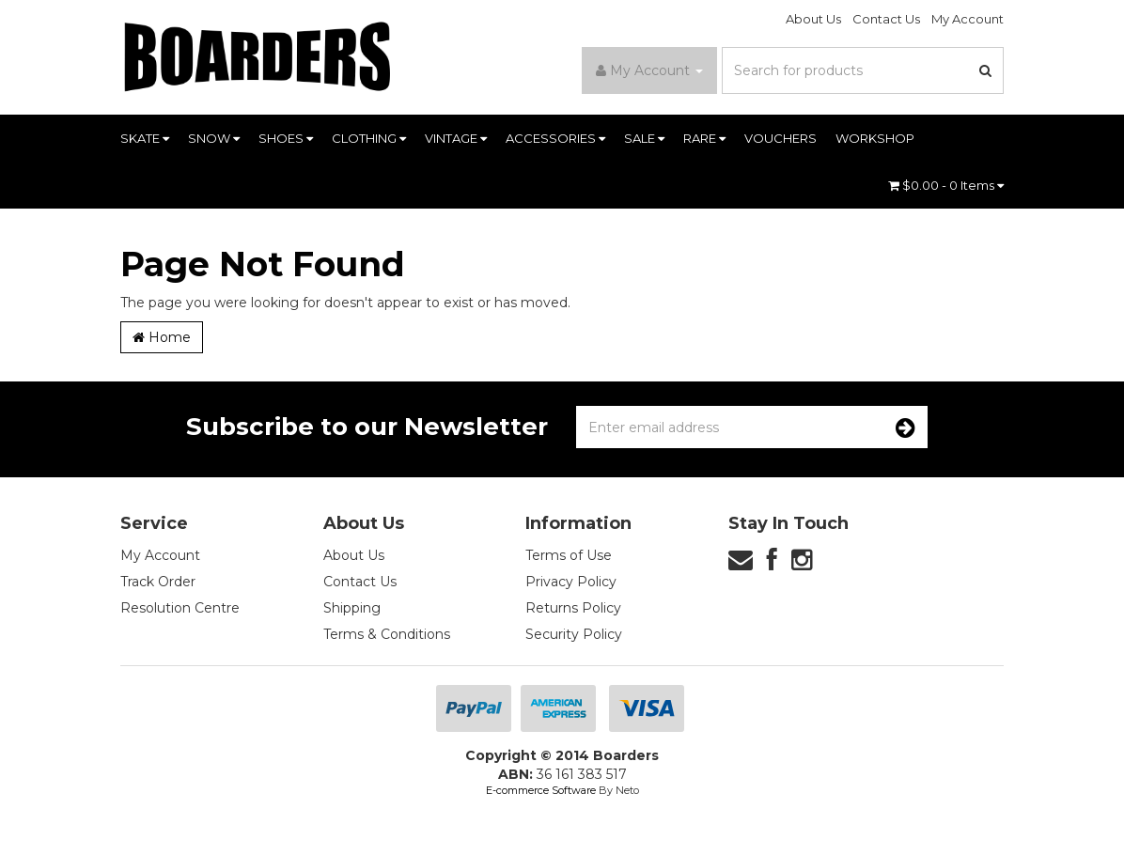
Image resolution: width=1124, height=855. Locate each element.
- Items (946, 185)
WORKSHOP (874, 138)
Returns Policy (573, 607)
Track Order (157, 581)
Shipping (352, 607)
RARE (704, 138)
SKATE (144, 138)
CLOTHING (369, 138)
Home (162, 337)
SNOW (214, 138)
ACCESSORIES (555, 138)
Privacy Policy (571, 581)
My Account (967, 18)
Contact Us (886, 18)
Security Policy (573, 634)
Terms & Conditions (386, 634)
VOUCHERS (780, 138)
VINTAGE (456, 138)
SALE (644, 138)
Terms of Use (568, 555)
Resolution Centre (180, 607)
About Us (813, 18)
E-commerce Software (541, 790)
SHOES (285, 138)
